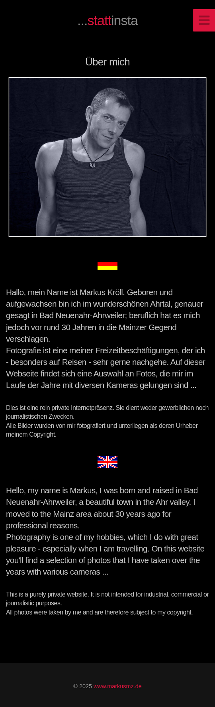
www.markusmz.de (118, 686)
